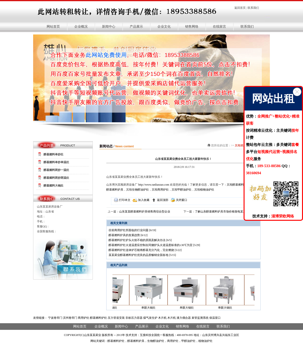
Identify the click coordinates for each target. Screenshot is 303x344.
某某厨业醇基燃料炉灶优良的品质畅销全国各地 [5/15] (142, 255)
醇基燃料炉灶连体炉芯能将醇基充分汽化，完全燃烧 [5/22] (145, 250)
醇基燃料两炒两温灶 (56, 177)
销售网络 (191, 26)
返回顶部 (162, 200)
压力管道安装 (116, 317)
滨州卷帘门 (70, 317)
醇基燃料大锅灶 (53, 185)
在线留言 (219, 26)
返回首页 (240, 7)
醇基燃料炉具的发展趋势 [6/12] (128, 235)
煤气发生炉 (150, 317)
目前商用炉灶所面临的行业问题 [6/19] (132, 230)
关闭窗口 (181, 200)
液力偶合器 (184, 317)
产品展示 (136, 26)
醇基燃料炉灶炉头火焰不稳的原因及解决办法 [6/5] (140, 240)
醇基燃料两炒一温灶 (56, 170)
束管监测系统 (200, 317)
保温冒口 (215, 317)
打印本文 (124, 200)
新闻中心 (108, 26)
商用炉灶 (163, 189)
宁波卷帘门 (55, 317)
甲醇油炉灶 (184, 189)
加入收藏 (143, 200)
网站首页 (53, 26)
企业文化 (164, 26)
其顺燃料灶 (242, 145)
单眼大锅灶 (150, 307)
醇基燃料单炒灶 (53, 154)
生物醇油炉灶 (140, 189)
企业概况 (81, 26)
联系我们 (253, 7)
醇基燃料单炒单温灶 (56, 162)
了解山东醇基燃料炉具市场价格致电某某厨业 (223, 211)
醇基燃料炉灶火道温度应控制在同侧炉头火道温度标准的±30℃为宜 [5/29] (154, 245)
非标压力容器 (134, 317)
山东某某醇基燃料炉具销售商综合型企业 (144, 211)
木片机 (162, 317)
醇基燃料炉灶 (241, 184)
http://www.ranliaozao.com (153, 184)
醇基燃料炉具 (114, 189)
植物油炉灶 (207, 189)
